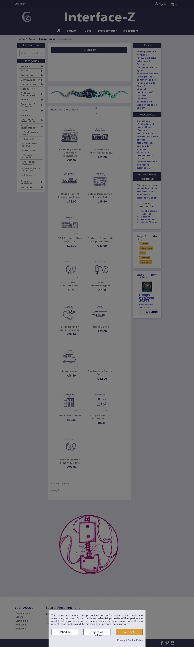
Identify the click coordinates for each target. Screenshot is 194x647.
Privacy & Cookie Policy (130, 640)
